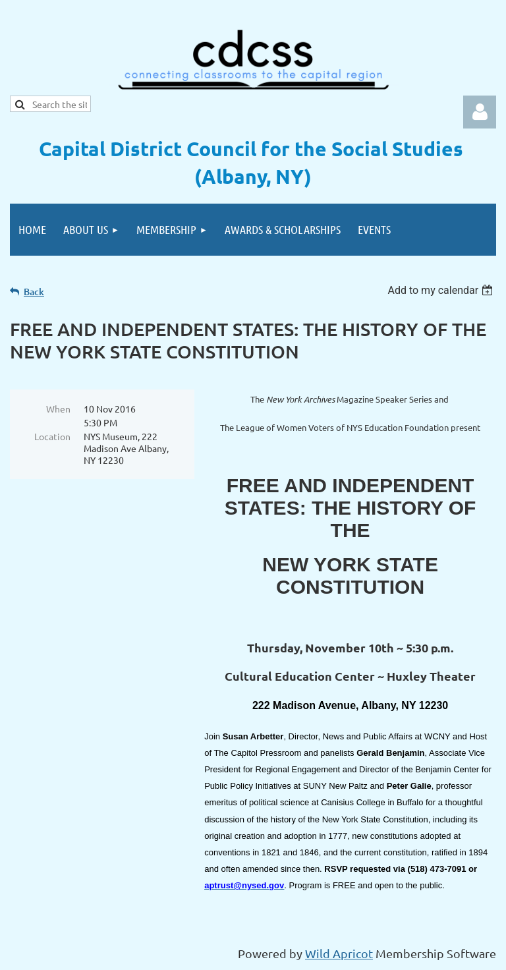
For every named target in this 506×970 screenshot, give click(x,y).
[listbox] (441, 290)
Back (34, 291)
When (58, 408)
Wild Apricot (339, 953)
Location (52, 436)
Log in (479, 112)
